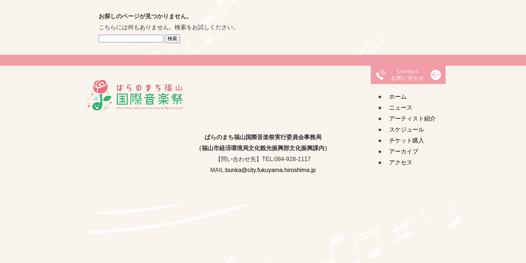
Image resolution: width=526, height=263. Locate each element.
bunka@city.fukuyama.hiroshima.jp (270, 170)
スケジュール (406, 129)
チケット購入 (406, 140)
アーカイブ (403, 151)
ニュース (400, 107)
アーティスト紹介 (412, 118)
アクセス (400, 162)
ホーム (398, 97)
